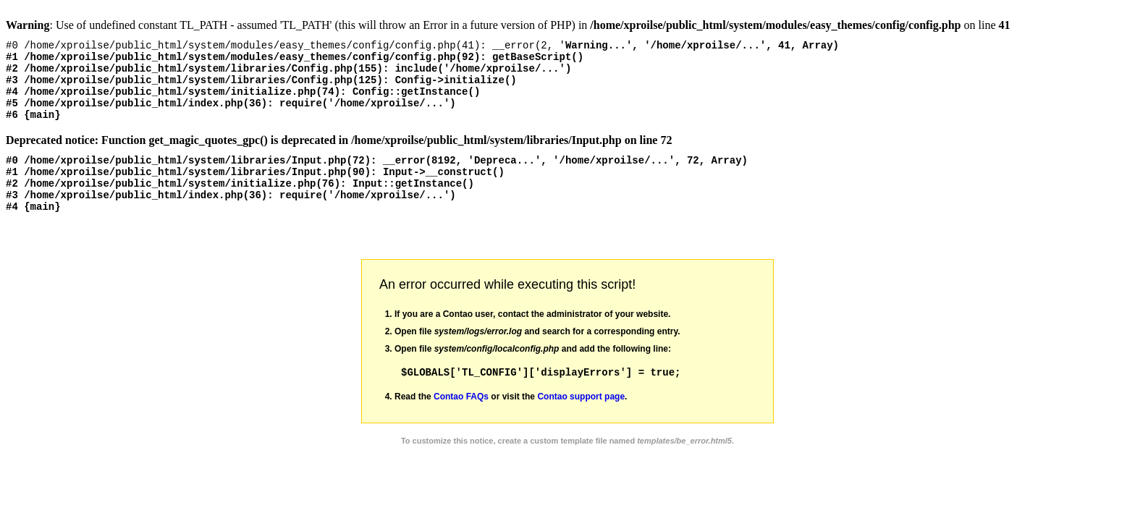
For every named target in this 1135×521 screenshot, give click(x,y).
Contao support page (581, 423)
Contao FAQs (461, 423)
